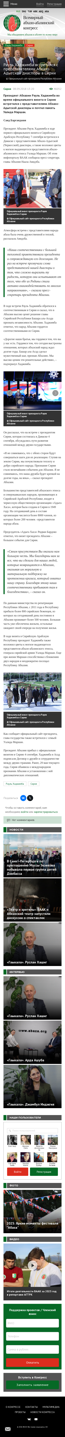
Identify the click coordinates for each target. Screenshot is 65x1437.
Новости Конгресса (43, 1412)
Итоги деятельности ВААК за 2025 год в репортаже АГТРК (32, 1294)
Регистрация (54, 4)
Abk (35, 11)
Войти (40, 4)
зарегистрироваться (46, 813)
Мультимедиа (51, 1407)
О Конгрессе (13, 1407)
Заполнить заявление (32, 1386)
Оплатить (32, 1364)
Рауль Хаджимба (13, 45)
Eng (24, 11)
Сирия (30, 45)
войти (24, 813)
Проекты (20, 1412)
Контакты (31, 1407)
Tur (30, 11)
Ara (47, 11)
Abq (41, 11)
